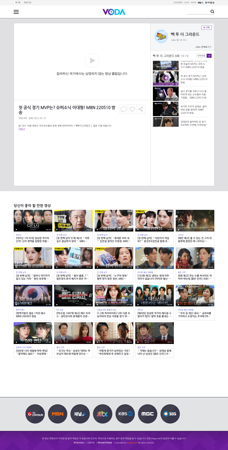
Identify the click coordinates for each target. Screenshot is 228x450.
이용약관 (91, 443)
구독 (206, 28)
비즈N (193, 3)
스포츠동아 (177, 3)
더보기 (22, 129)
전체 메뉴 (16, 12)
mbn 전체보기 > (203, 47)
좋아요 (132, 109)
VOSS (186, 3)
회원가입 (27, 3)
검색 (212, 11)
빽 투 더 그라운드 (185, 34)
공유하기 (141, 109)
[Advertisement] (82, 143)
